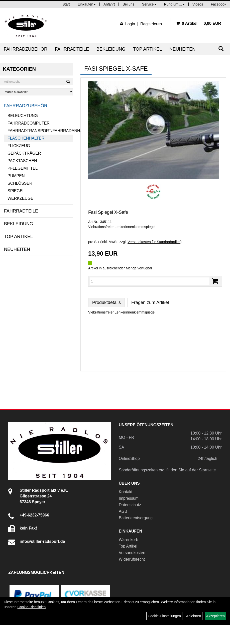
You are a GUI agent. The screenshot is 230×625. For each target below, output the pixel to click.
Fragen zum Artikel (150, 302)
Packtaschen (22, 161)
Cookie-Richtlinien (31, 607)
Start (66, 4)
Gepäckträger (24, 153)
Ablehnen (193, 616)
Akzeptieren (215, 616)
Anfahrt (109, 4)
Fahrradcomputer (29, 123)
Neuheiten (182, 49)
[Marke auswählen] (36, 91)
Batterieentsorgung (136, 518)
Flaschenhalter (26, 138)
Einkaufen (87, 4)
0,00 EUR (198, 23)
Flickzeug (19, 146)
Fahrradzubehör (25, 49)
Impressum (129, 498)
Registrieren (151, 24)
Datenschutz (130, 505)
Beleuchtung (23, 116)
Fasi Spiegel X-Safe (108, 212)
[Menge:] (149, 281)
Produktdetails (106, 302)
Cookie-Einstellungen (164, 616)
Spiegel (16, 191)
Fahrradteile (72, 49)
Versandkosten (132, 553)
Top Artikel (147, 49)
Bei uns (128, 4)
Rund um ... (174, 4)
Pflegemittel (23, 168)
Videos (197, 4)
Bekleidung (111, 49)
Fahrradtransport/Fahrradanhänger (40, 131)
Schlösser (20, 183)
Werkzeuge (20, 198)
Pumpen (16, 176)
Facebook (218, 4)
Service (149, 4)
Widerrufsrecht (132, 559)
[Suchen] (221, 48)
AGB (123, 511)
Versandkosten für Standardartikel (154, 242)
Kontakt (125, 492)
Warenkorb (128, 540)
